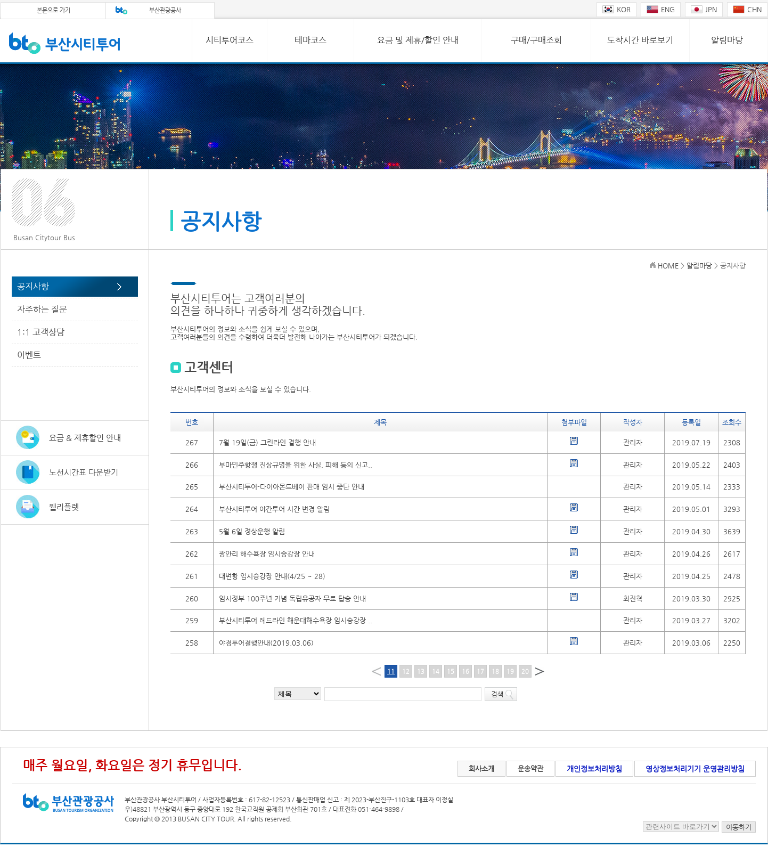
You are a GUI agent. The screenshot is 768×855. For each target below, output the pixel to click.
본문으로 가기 (53, 10)
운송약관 (530, 768)
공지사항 (33, 286)
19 (510, 671)
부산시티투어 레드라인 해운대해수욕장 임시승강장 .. (295, 620)
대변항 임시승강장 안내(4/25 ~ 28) (272, 576)
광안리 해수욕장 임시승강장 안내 (267, 554)
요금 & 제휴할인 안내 (85, 437)
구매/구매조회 (536, 40)
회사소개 (481, 768)
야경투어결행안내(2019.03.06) (266, 643)
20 (525, 671)
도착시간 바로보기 (640, 40)
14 (435, 671)
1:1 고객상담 (40, 332)
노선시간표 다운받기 (83, 472)
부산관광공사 (165, 10)
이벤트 (29, 355)
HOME (668, 266)
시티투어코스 (230, 40)
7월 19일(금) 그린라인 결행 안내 (267, 442)
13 (420, 671)
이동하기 (738, 827)
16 (465, 671)
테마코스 (310, 40)
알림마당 (727, 40)
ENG (661, 9)
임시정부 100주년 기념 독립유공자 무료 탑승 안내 (292, 598)
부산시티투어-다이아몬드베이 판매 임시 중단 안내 (291, 487)
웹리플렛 (64, 506)
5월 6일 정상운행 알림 (252, 531)
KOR (616, 9)
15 (450, 671)
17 (480, 671)
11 (391, 671)
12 (406, 671)
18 (495, 671)
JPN (704, 9)
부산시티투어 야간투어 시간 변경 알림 (274, 509)
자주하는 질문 (42, 309)
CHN (747, 9)
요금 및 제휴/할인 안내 (418, 40)
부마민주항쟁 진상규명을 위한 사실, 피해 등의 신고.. (295, 465)
